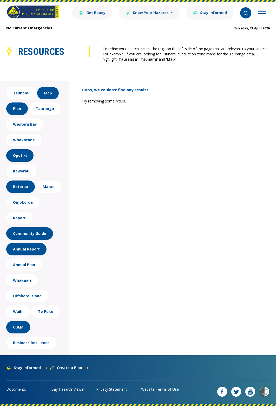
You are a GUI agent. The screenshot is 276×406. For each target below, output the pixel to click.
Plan (17, 108)
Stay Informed (210, 12)
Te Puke (45, 311)
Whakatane (24, 139)
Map (48, 93)
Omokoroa (23, 202)
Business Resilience (31, 342)
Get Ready (92, 12)
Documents (16, 389)
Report (19, 217)
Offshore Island (27, 295)
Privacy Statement (111, 389)
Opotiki (20, 155)
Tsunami (21, 93)
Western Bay (25, 124)
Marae (49, 186)
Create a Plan (69, 367)
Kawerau (21, 171)
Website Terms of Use (160, 389)
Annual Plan (24, 264)
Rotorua (20, 186)
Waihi (18, 311)
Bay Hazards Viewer (68, 389)
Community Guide (29, 233)
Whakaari (22, 280)
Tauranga (45, 108)
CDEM (18, 327)
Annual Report (26, 249)
